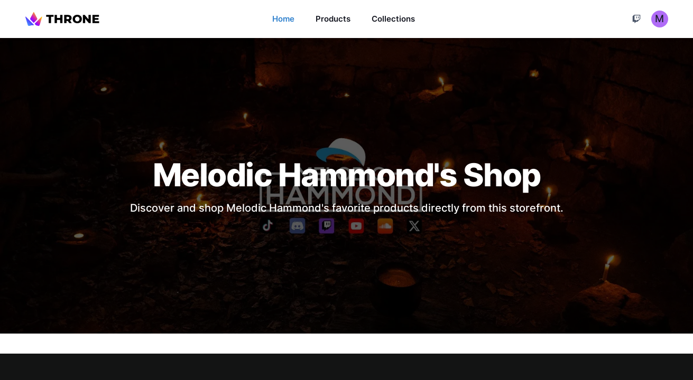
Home (283, 19)
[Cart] (636, 19)
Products (333, 19)
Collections (393, 19)
